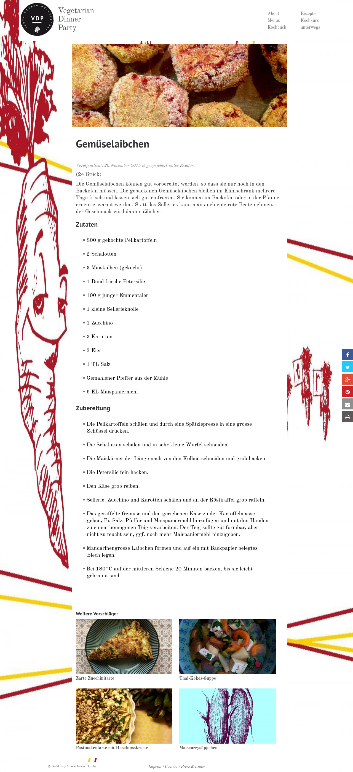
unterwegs (310, 27)
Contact (171, 767)
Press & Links (193, 767)
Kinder (186, 165)
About (273, 14)
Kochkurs (310, 20)
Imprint (155, 767)
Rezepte (308, 14)
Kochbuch (277, 27)
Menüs (274, 20)
